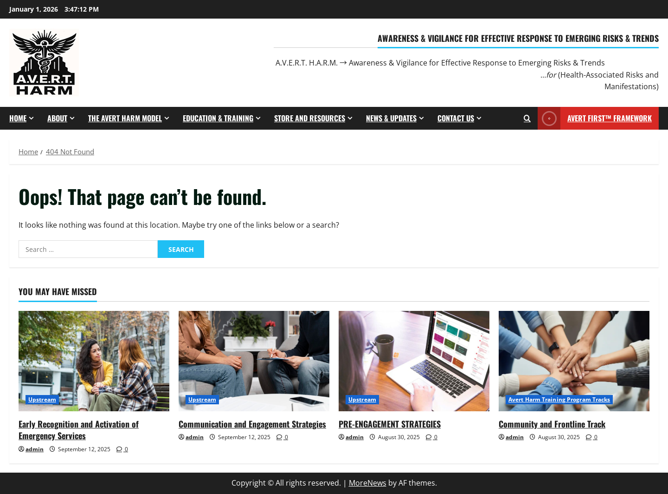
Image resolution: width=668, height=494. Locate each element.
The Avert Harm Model (125, 118)
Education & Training (218, 118)
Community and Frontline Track (552, 424)
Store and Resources (309, 118)
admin (35, 449)
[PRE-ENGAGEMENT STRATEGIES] (414, 361)
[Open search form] (527, 118)
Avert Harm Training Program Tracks (559, 399)
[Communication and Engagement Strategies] (254, 361)
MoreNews (367, 483)
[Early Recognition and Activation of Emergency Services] (94, 361)
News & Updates (391, 118)
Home (17, 118)
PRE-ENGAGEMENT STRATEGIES (390, 424)
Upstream (42, 399)
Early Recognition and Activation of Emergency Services (79, 429)
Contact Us (455, 118)
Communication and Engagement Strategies (252, 424)
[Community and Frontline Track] (574, 361)
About (57, 118)
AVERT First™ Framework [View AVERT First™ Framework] (595, 118)
